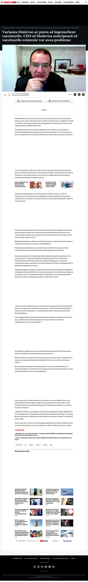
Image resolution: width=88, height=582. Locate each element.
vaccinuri (38, 445)
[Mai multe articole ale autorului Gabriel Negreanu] (9, 94)
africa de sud (19, 445)
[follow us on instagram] (56, 541)
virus (51, 445)
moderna (31, 445)
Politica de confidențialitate (60, 558)
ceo (25, 445)
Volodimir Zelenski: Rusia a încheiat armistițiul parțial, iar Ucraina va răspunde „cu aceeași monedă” (21, 491)
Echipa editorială (17, 558)
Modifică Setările (44, 562)
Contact (73, 558)
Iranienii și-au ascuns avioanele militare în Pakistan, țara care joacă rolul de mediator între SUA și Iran (52, 491)
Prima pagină (5, 27)
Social (50, 2)
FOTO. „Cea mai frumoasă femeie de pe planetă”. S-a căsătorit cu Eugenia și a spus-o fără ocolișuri (21, 522)
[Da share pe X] (79, 94)
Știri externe (41, 2)
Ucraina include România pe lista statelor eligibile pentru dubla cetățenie (51, 184)
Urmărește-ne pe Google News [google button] (58, 101)
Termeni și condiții (45, 558)
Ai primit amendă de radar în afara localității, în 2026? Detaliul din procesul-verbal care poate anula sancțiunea (52, 533)
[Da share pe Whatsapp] (83, 94)
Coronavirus (13, 27)
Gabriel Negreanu (24, 95)
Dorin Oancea (15, 95)
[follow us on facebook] (67, 541)
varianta (45, 445)
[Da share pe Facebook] (75, 94)
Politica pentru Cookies (31, 558)
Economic (25, 2)
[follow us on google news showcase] (32, 541)
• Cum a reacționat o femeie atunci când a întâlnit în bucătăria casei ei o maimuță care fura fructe (43, 438)
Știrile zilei (16, 2)
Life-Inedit (58, 2)
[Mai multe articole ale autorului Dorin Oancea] (5, 94)
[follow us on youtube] (44, 541)
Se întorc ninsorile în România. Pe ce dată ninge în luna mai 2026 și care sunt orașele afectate (53, 512)
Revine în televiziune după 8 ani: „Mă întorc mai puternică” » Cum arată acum (53, 501)
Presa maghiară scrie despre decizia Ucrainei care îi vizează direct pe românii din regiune (21, 184)
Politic (32, 2)
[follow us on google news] (20, 541)
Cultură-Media (68, 2)
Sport (77, 2)
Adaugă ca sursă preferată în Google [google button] (29, 101)
